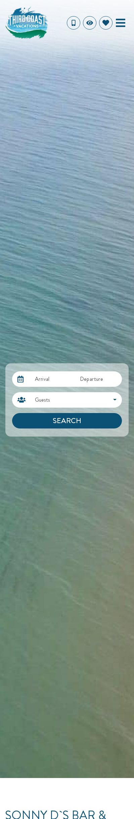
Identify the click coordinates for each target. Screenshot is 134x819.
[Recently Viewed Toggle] (89, 23)
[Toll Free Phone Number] (73, 23)
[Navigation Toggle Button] (121, 23)
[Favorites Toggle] (106, 23)
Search (67, 420)
